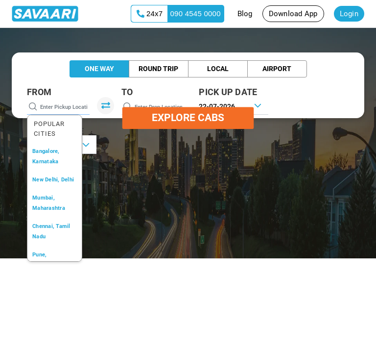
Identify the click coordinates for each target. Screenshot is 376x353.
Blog (245, 13)
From (39, 92)
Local (218, 69)
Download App (293, 13)
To (127, 92)
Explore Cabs (188, 118)
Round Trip (158, 69)
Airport (276, 69)
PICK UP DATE (228, 92)
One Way (99, 69)
